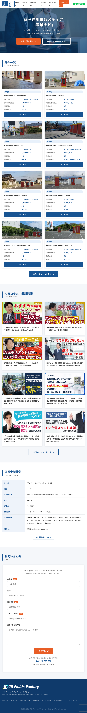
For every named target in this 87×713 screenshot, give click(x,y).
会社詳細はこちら (43, 537)
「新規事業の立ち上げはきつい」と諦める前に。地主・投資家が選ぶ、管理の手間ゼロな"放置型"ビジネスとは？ (22, 401)
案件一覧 (5, 700)
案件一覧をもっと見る (43, 274)
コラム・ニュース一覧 (43, 452)
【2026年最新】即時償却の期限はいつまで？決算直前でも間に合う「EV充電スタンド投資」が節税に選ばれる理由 (21, 438)
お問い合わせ (64, 4)
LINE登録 (79, 4)
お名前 (12, 579)
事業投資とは (25, 700)
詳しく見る (22, 115)
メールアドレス (15, 613)
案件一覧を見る (28, 41)
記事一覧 (14, 700)
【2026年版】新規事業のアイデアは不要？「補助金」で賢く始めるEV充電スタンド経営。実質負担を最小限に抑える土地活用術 (64, 401)
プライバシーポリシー (74, 700)
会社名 (9, 590)
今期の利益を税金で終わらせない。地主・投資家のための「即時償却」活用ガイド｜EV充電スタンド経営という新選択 (64, 438)
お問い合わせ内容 (13, 625)
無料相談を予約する (56, 41)
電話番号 (12, 602)
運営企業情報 (46, 700)
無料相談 (36, 700)
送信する (43, 651)
